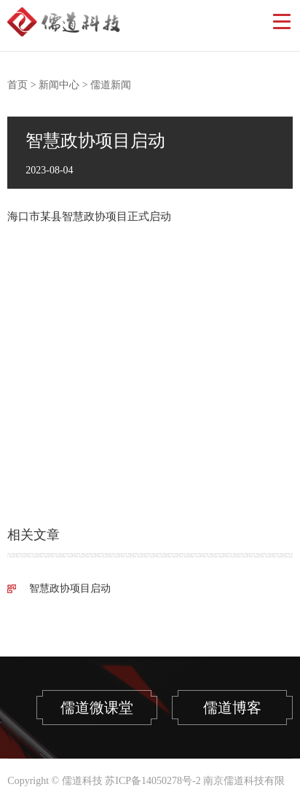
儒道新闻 (110, 84)
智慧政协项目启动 (70, 588)
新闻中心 (59, 84)
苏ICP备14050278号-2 (152, 780)
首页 (17, 84)
